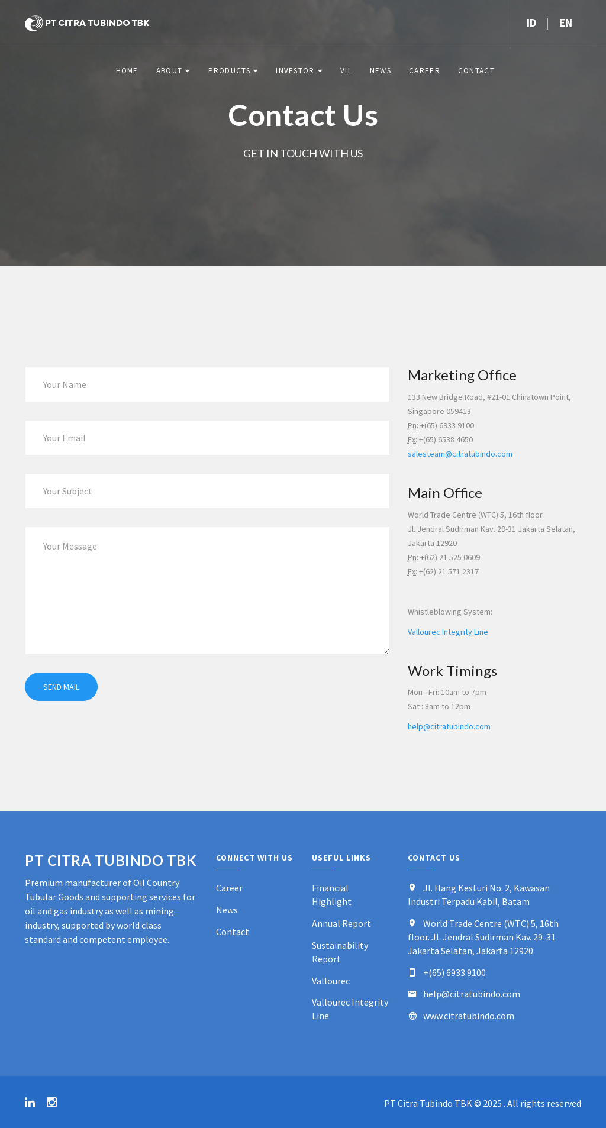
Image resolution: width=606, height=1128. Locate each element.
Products (229, 71)
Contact (476, 71)
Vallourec (331, 981)
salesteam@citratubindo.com (460, 453)
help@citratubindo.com (449, 726)
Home (127, 71)
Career (424, 71)
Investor (295, 71)
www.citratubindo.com (468, 1016)
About (169, 71)
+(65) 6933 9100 (454, 972)
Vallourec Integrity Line (448, 631)
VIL (346, 71)
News (380, 71)
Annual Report (341, 923)
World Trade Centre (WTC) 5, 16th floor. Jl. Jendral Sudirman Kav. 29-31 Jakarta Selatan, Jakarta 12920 (483, 936)
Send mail (61, 686)
